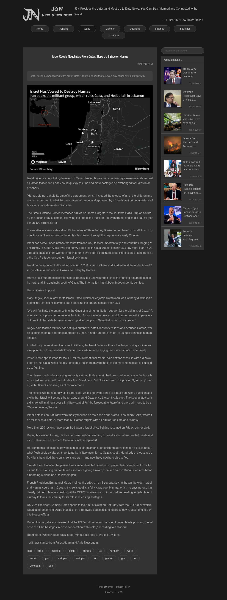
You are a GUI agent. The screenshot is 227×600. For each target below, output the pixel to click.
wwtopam (35, 565)
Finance (159, 28)
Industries (184, 28)
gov (123, 558)
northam (114, 550)
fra (135, 558)
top (95, 558)
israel (40, 550)
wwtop (33, 558)
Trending (63, 28)
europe (87, 550)
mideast (56, 550)
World (87, 28)
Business (135, 28)
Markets (110, 28)
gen (47, 558)
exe (51, 565)
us (100, 550)
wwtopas (62, 558)
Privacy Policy (123, 586)
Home (40, 28)
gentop (109, 558)
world (130, 550)
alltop (72, 550)
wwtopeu (80, 558)
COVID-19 (113, 35)
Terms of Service (106, 586)
